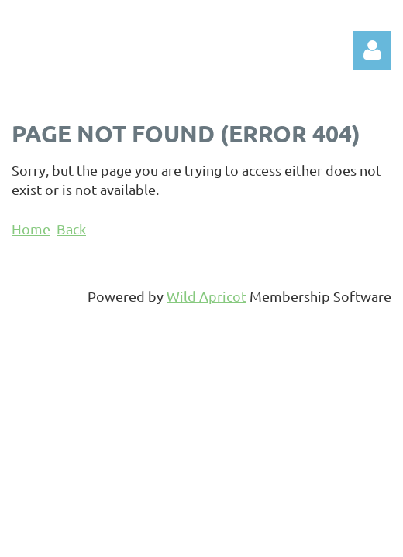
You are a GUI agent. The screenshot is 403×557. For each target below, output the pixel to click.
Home (31, 228)
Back (71, 228)
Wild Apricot (206, 296)
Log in (372, 50)
